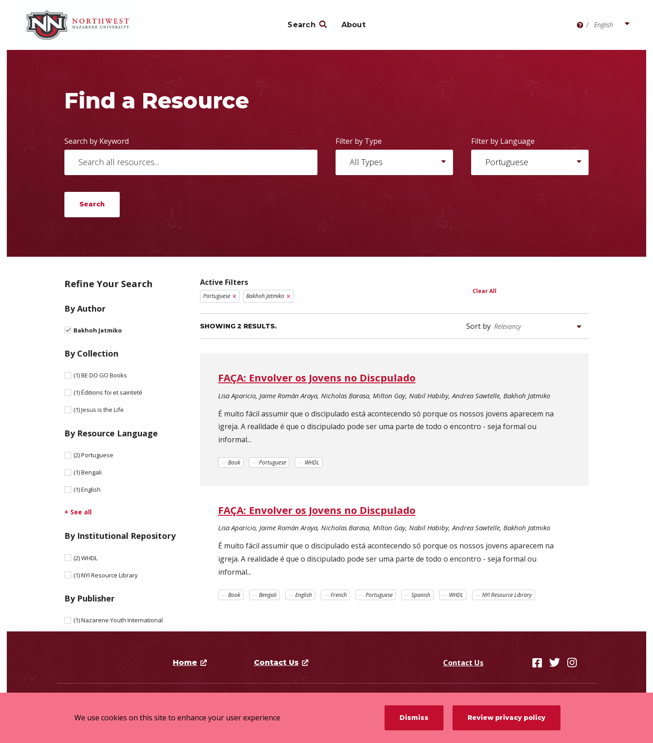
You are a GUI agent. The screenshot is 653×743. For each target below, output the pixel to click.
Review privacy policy (507, 718)
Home (185, 662)
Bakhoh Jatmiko (97, 330)
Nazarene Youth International (118, 620)
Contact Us (463, 663)
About (353, 24)
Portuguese (93, 455)
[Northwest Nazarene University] (82, 25)
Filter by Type (359, 141)
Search (302, 24)
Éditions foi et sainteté (107, 392)
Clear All (485, 291)
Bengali (87, 472)
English (87, 489)
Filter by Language (503, 141)
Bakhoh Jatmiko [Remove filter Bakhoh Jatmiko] (265, 296)
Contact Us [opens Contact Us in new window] (276, 662)
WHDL (85, 558)
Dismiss (414, 718)
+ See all (78, 512)
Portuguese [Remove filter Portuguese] (216, 296)
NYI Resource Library (105, 575)
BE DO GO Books (100, 375)
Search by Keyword (96, 141)
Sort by (478, 326)
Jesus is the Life (98, 410)
